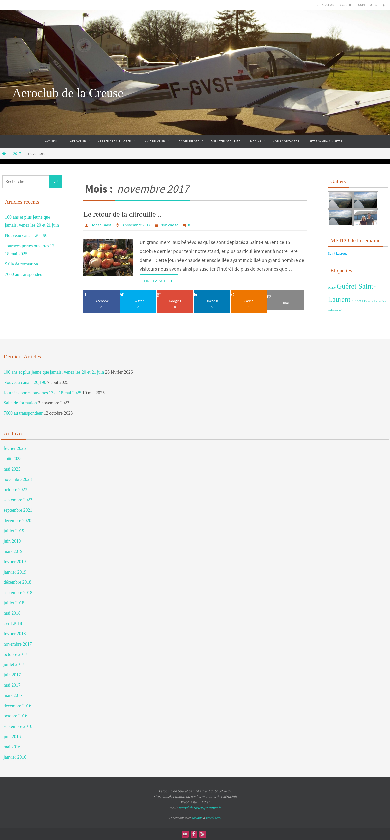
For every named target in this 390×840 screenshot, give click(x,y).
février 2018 (15, 633)
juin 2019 (12, 541)
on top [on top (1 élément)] (374, 301)
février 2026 (15, 448)
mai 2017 (12, 685)
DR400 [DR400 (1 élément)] (332, 287)
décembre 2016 (17, 705)
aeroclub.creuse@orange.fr (200, 807)
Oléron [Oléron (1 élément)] (366, 301)
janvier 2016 (15, 757)
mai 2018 (12, 613)
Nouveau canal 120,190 (26, 235)
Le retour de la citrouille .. (122, 214)
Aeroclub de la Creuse (67, 93)
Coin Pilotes (367, 5)
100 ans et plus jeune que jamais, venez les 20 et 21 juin (54, 372)
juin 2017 (12, 674)
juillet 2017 (14, 664)
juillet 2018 (14, 602)
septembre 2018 (18, 592)
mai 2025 (12, 469)
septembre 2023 (18, 499)
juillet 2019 (14, 530)
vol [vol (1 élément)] (340, 310)
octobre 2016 (15, 715)
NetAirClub (325, 5)
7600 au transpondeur (24, 274)
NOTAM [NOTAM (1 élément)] (356, 301)
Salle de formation (21, 264)
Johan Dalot (101, 224)
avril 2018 (13, 623)
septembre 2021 (18, 510)
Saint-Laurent (337, 253)
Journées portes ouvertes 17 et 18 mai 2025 (42, 392)
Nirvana (197, 818)
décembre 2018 (17, 582)
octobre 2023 (15, 489)
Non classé (169, 224)
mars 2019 (13, 551)
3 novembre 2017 (136, 224)
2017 (17, 153)
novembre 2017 (18, 644)
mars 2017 (13, 695)
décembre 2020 (17, 520)
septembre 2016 (18, 726)
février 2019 (15, 561)
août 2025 (13, 458)
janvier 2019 (15, 572)
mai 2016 (12, 746)
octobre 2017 (15, 654)
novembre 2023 (18, 479)
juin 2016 (12, 736)
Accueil (346, 5)
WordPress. (213, 818)
